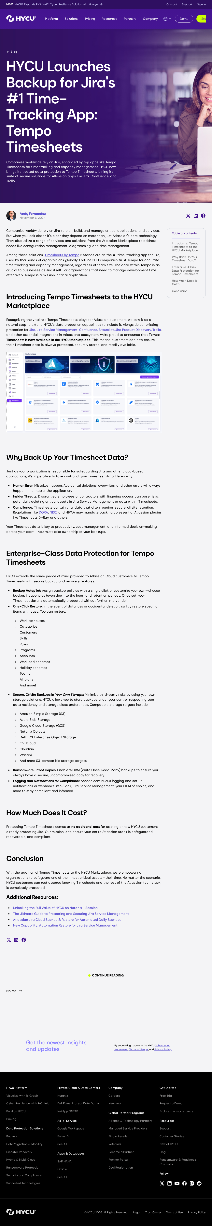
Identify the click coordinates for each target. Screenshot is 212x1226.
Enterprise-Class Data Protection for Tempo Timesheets (185, 270)
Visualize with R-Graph (22, 1096)
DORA (43, 512)
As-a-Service (67, 1121)
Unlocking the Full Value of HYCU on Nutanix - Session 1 (56, 908)
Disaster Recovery (19, 1152)
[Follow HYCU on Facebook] (184, 1184)
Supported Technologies (23, 1183)
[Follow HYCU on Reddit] (199, 1184)
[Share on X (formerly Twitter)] (188, 215)
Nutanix (62, 1096)
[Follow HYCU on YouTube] (177, 1184)
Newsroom (115, 1103)
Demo (184, 19)
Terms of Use (174, 1212)
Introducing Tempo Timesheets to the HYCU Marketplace (185, 246)
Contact (171, 4)
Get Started (168, 1088)
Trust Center (153, 1212)
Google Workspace (70, 1128)
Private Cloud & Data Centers (78, 1088)
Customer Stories (172, 1136)
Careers (114, 1096)
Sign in (201, 4)
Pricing (90, 19)
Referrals (114, 1144)
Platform (51, 19)
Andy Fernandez (33, 213)
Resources (109, 19)
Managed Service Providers (128, 1128)
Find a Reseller (118, 1136)
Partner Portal (118, 1160)
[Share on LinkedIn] (195, 215)
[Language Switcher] (167, 19)
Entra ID (62, 1136)
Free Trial (166, 1096)
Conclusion (180, 291)
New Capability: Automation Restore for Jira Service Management (65, 925)
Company (150, 19)
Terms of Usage (138, 1049)
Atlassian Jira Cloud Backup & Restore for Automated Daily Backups (67, 919)
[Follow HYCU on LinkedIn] (169, 1184)
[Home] (21, 18)
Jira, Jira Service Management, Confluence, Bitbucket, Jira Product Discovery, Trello (95, 330)
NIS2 (53, 512)
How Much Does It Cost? (184, 282)
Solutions (71, 19)
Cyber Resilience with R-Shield (27, 1103)
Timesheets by (63, 255)
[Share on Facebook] (203, 215)
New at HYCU (169, 1144)
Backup (11, 1136)
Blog (11, 52)
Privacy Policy (163, 1049)
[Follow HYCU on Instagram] (191, 1184)
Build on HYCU (16, 1111)
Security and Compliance (24, 1175)
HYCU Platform (16, 1088)
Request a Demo (171, 1103)
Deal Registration (120, 1168)
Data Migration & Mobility (24, 1144)
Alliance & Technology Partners (130, 1121)
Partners (130, 19)
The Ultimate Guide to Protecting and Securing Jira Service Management (71, 914)
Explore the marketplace (176, 1111)
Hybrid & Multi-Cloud (20, 1160)
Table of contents (184, 233)
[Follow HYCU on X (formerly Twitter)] (162, 1184)
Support (187, 4)
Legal (136, 1212)
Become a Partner (121, 1152)
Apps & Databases (71, 1154)
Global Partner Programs (126, 1113)
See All (62, 1144)
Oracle (62, 1169)
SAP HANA (64, 1161)
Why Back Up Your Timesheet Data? (184, 258)
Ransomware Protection (23, 1168)
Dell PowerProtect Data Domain (79, 1103)
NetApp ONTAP (67, 1111)
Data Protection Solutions (24, 1128)
